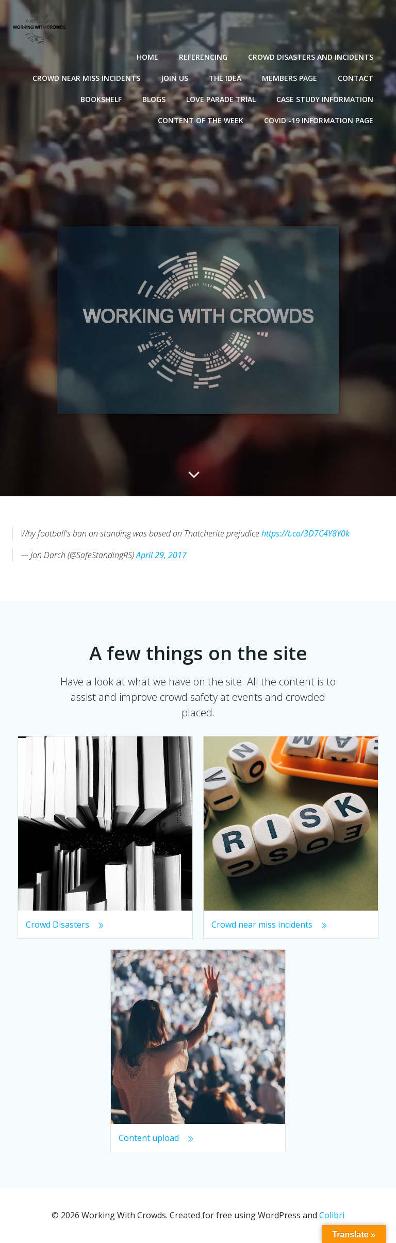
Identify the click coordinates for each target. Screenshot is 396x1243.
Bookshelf (101, 99)
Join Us (174, 78)
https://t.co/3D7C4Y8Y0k (305, 533)
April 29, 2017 (161, 555)
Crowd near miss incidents (86, 78)
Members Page (289, 78)
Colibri (331, 1215)
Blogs (154, 99)
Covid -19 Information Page (318, 120)
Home (147, 57)
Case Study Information (324, 99)
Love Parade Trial (221, 99)
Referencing (203, 57)
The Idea (225, 78)
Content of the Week (200, 120)
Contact (355, 78)
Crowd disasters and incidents (310, 57)
